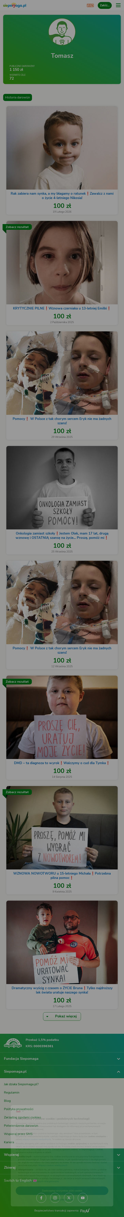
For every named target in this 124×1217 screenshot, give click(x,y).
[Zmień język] (11, 1101)
